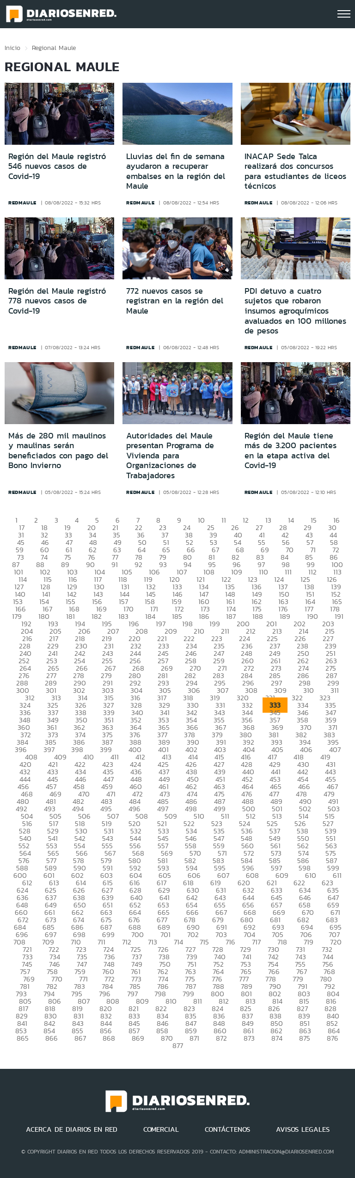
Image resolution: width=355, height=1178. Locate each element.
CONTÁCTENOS (227, 1129)
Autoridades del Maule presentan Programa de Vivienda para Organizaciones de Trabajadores (170, 455)
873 (249, 1038)
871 (194, 1038)
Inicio (12, 47)
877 (177, 1045)
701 (165, 934)
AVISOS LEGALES (303, 1129)
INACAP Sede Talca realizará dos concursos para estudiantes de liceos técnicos (295, 171)
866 (51, 1038)
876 (332, 1038)
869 (138, 1038)
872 (221, 1038)
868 (109, 1038)
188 (257, 616)
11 (223, 520)
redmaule (22, 202)
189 (285, 616)
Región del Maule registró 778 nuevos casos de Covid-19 (57, 301)
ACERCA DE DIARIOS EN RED (71, 1129)
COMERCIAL (161, 1129)
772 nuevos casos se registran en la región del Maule (174, 301)
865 (23, 1038)
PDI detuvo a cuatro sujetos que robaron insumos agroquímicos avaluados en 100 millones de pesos (295, 311)
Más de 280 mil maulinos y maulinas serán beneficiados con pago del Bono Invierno (58, 451)
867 (80, 1038)
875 (304, 1038)
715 (204, 942)
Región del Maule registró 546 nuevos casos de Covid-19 (57, 166)
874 (276, 1038)
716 (230, 942)
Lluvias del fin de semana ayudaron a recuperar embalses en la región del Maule (175, 171)
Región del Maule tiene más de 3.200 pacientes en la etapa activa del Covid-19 (291, 451)
